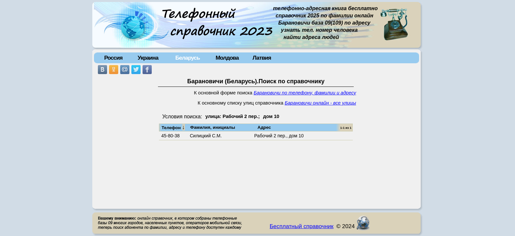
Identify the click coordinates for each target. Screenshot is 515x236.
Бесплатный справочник (301, 226)
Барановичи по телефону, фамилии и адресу (305, 92)
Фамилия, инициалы (212, 127)
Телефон (173, 127)
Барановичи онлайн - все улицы (320, 103)
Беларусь (187, 57)
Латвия (262, 57)
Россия (113, 57)
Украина (148, 57)
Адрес (264, 127)
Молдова (226, 57)
